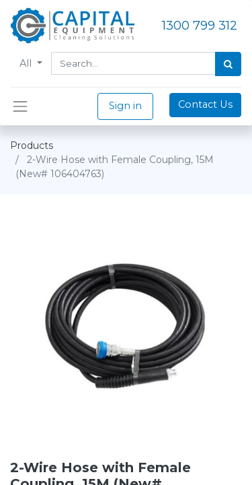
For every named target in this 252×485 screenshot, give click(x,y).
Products (31, 145)
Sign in (125, 106)
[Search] (228, 64)
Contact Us (205, 104)
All (26, 63)
